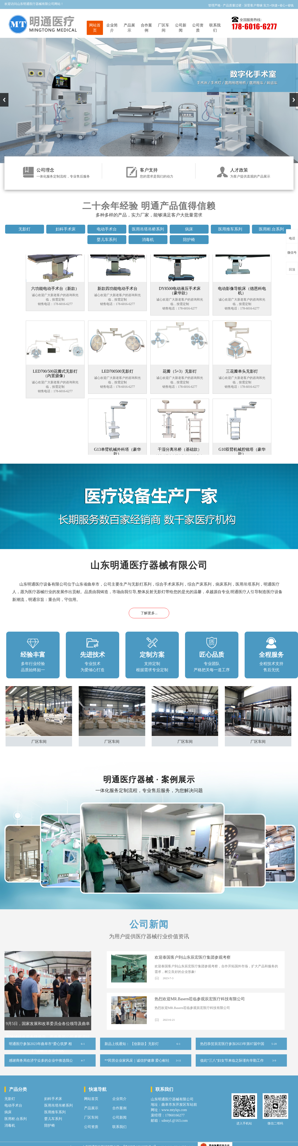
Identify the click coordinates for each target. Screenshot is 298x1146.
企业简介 (112, 27)
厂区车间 (163, 27)
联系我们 (215, 27)
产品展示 (129, 27)
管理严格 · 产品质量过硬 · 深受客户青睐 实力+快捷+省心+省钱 (251, 5)
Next (294, 100)
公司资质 (197, 27)
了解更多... (149, 613)
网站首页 (95, 27)
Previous (4, 100)
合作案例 (146, 27)
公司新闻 (180, 27)
